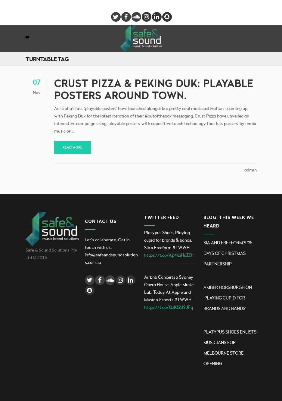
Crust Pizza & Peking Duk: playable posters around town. (153, 89)
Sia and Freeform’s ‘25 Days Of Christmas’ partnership (228, 253)
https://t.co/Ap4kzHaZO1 (169, 255)
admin (250, 170)
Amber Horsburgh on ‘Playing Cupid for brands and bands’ (227, 297)
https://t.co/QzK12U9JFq (168, 307)
